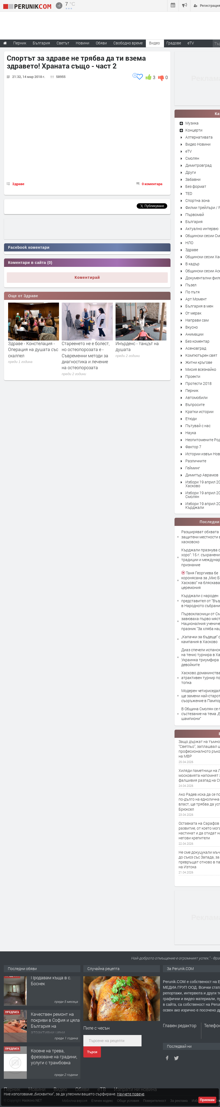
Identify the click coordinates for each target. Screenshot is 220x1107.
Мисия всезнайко (200, 369)
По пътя (192, 291)
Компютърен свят (201, 355)
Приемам (207, 1100)
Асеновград (195, 348)
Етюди (191, 418)
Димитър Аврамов (201, 474)
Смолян (192, 158)
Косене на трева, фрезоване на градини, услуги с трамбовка (54, 1060)
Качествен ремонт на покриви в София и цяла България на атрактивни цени (55, 1026)
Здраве (18, 183)
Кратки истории (199, 411)
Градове (173, 42)
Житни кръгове (198, 362)
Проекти (192, 376)
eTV (188, 151)
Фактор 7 (193, 446)
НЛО (189, 242)
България (194, 221)
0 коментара (152, 183)
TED (188, 193)
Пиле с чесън (96, 1028)
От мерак (193, 313)
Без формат (195, 186)
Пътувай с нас (198, 425)
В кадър (192, 263)
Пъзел (190, 284)
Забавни (193, 179)
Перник (191, 390)
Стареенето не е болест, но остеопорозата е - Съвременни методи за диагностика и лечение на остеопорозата (86, 355)
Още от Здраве (23, 296)
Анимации (194, 334)
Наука (190, 432)
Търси (92, 1052)
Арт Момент (196, 299)
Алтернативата (199, 137)
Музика (192, 123)
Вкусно (191, 327)
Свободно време (128, 42)
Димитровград (198, 165)
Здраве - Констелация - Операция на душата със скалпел (33, 349)
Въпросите (195, 404)
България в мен (199, 306)
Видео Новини (198, 144)
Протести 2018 (198, 383)
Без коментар (197, 341)
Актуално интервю (201, 228)
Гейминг (192, 467)
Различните (195, 460)
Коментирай (87, 277)
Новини (82, 42)
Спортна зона (197, 200)
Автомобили (196, 397)
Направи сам (197, 320)
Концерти (193, 130)
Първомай (194, 214)
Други (190, 172)
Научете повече (130, 1093)
